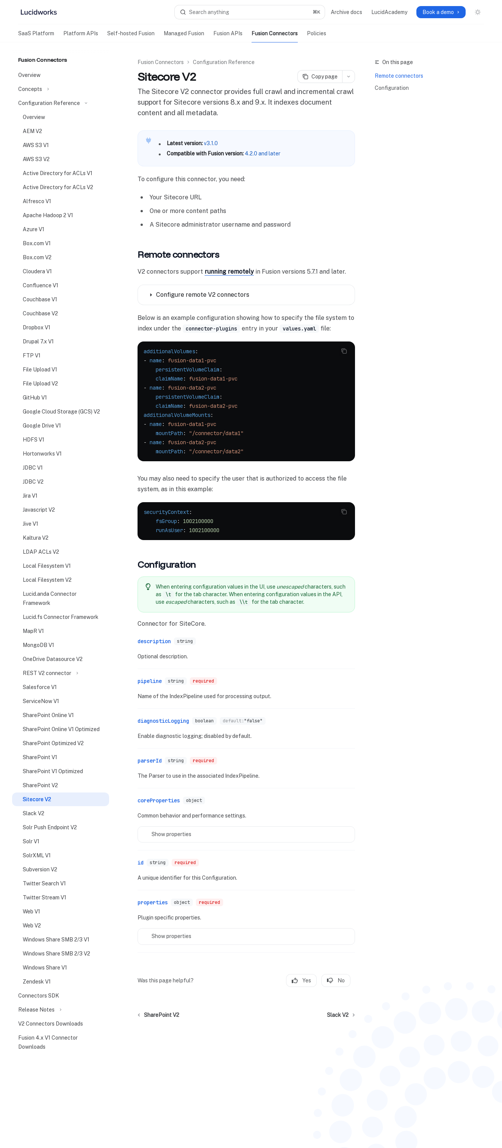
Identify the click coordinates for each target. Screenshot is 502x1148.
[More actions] (348, 76)
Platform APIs (80, 36)
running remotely (229, 271)
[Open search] (250, 12)
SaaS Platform (36, 36)
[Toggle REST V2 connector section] (60, 673)
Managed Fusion (184, 36)
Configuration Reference (224, 62)
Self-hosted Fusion (131, 36)
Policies (316, 36)
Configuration (392, 88)
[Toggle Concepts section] (60, 89)
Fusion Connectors (275, 36)
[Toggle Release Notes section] (60, 1009)
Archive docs (346, 12)
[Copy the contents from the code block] (344, 351)
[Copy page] (319, 76)
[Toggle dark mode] (478, 12)
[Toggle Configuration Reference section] (60, 103)
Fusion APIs (227, 36)
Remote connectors (399, 76)
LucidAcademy (389, 12)
